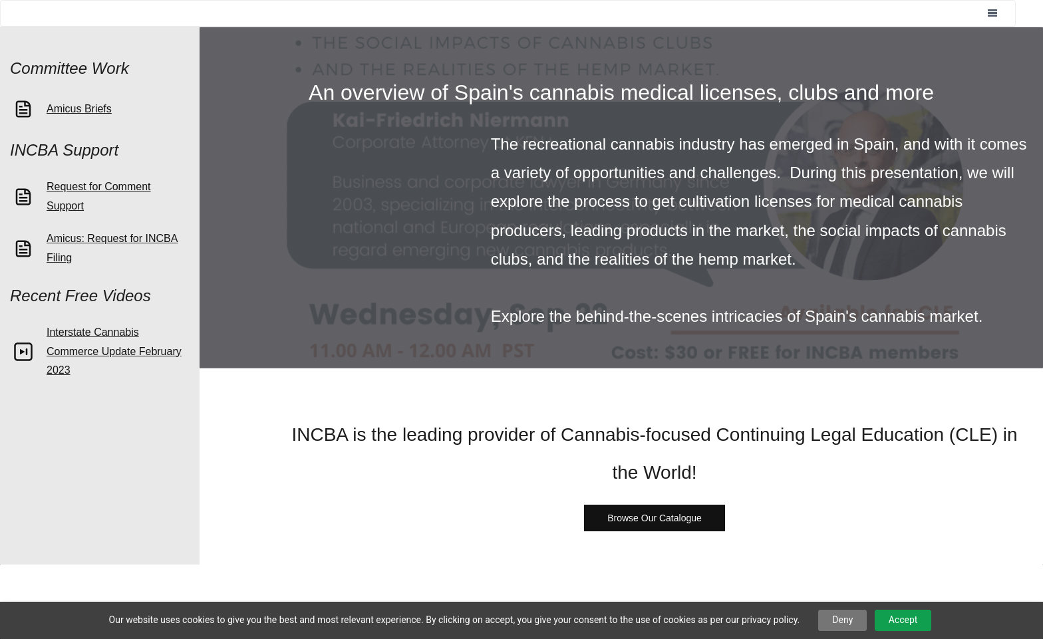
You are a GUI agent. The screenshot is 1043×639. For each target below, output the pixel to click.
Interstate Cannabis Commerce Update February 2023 (114, 351)
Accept (903, 619)
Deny (842, 619)
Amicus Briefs (79, 108)
